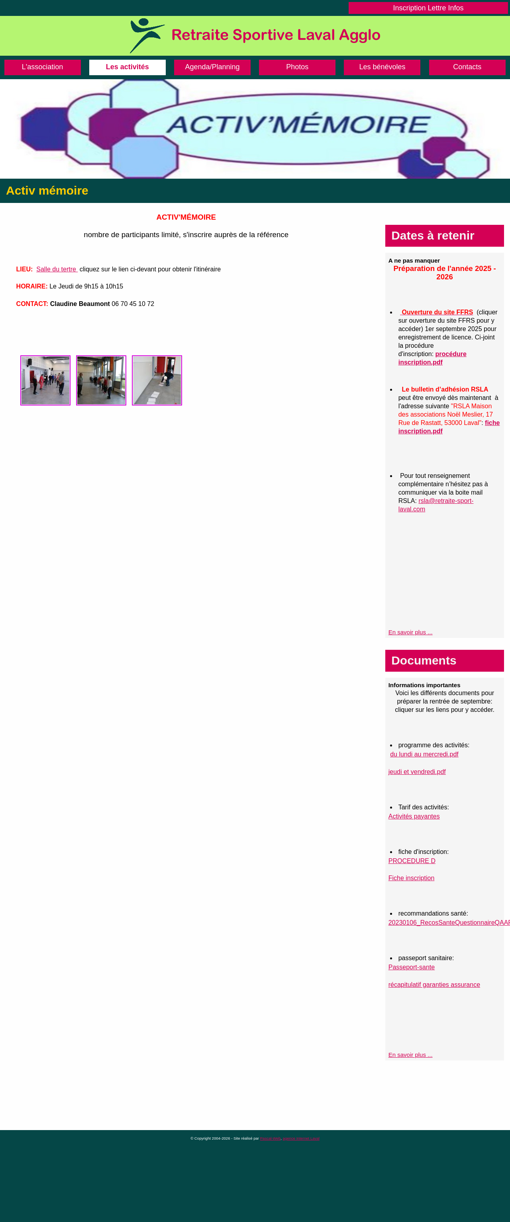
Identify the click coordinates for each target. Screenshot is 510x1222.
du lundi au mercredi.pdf (424, 754)
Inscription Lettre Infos (428, 8)
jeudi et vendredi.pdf (417, 771)
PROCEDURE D (411, 861)
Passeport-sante (411, 967)
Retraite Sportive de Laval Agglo (255, 36)
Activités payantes (414, 816)
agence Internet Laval (301, 1138)
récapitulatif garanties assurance (434, 984)
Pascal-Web (270, 1138)
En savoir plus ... (410, 632)
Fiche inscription (411, 878)
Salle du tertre (57, 269)
